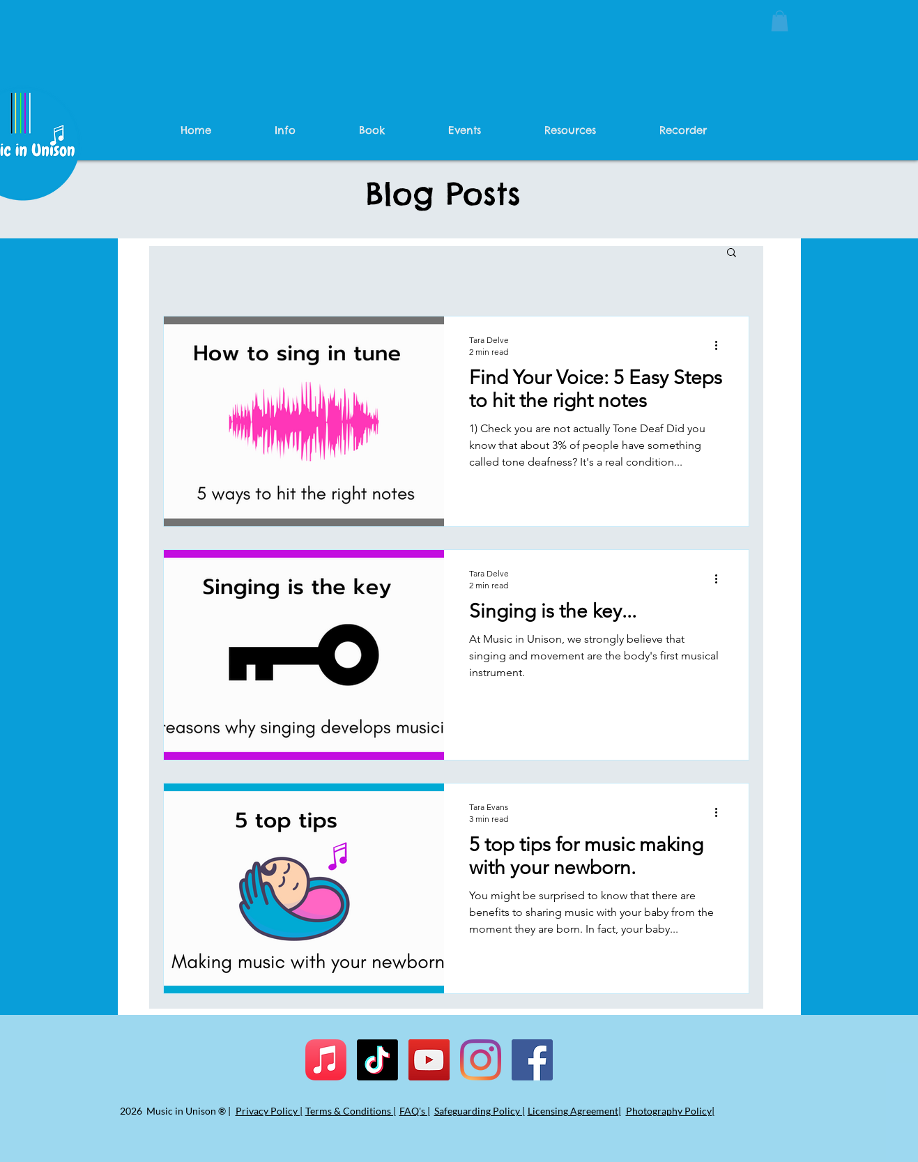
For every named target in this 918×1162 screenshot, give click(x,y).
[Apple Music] (325, 1059)
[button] (779, 20)
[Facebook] (532, 1059)
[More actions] (721, 345)
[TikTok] (377, 1059)
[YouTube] (429, 1059)
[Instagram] (480, 1059)
